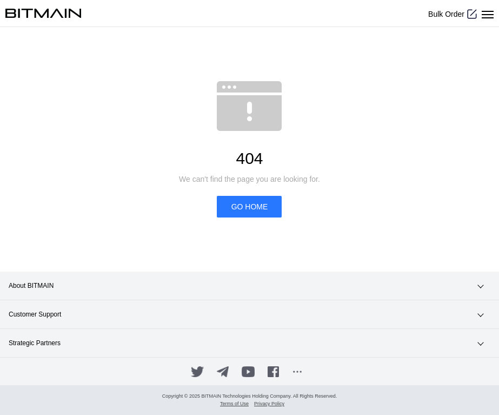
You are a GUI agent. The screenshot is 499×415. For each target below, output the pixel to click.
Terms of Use (234, 403)
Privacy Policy (269, 403)
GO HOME (249, 206)
